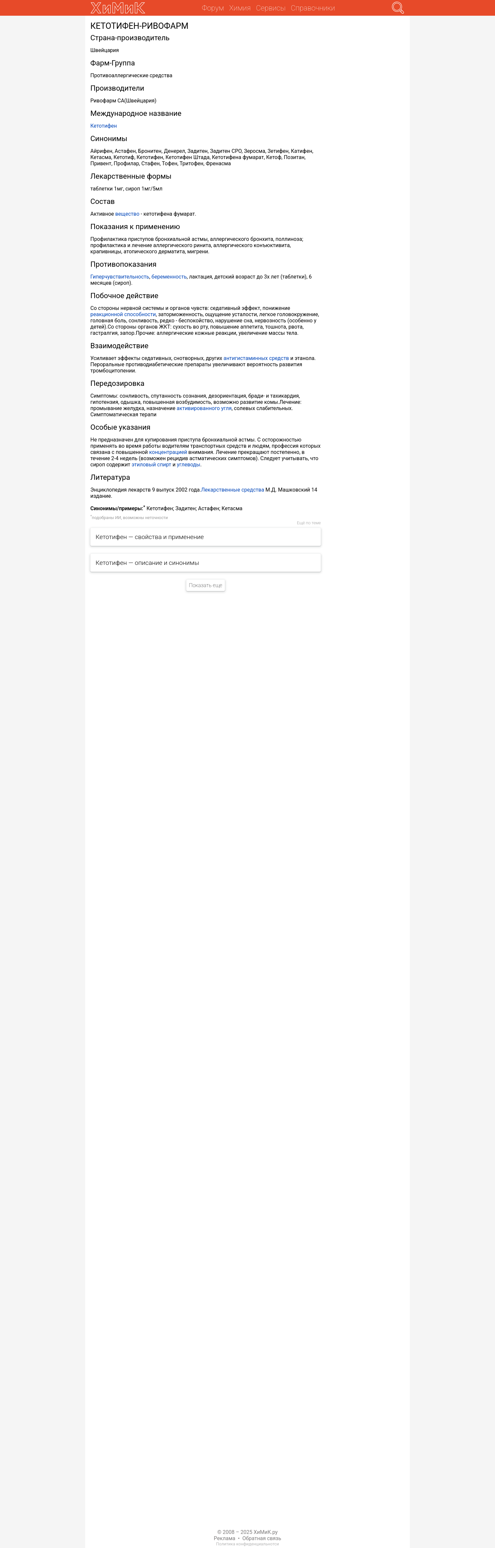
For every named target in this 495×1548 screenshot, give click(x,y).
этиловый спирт (151, 464)
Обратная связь (261, 1538)
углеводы (188, 464)
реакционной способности (123, 314)
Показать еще (205, 585)
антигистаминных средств (256, 358)
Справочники (313, 8)
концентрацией (168, 452)
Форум (213, 8)
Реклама (224, 1538)
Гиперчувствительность (119, 277)
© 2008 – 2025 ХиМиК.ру (247, 1532)
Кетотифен (103, 126)
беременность (169, 277)
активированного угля (204, 408)
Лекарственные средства (232, 490)
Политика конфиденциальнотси (247, 1543)
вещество (127, 214)
